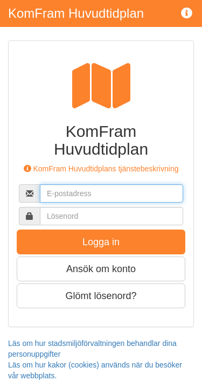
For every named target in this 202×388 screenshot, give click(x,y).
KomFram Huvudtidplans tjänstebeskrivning (101, 168)
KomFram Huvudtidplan (76, 13)
